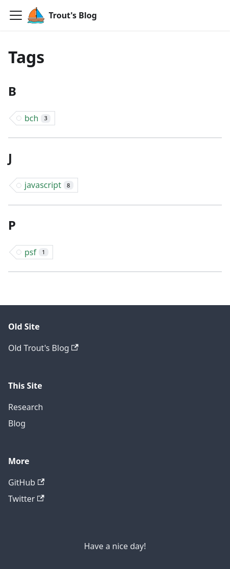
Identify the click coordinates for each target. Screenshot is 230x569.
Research (25, 407)
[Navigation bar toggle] (15, 15)
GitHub (26, 482)
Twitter (26, 498)
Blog (16, 423)
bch (37, 118)
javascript (48, 185)
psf (36, 252)
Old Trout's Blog (43, 348)
